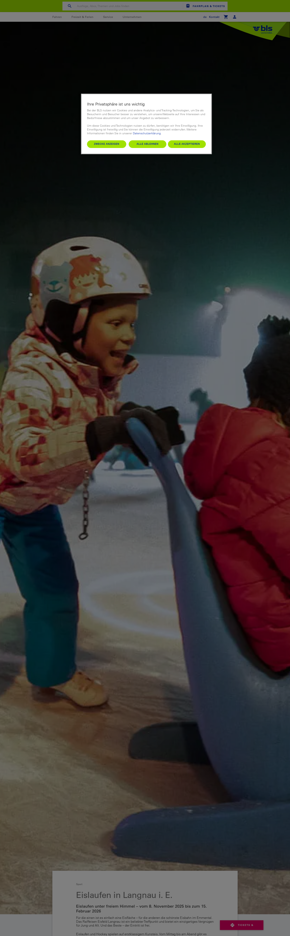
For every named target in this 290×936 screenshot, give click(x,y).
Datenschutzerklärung (147, 133)
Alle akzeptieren (187, 144)
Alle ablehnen (147, 144)
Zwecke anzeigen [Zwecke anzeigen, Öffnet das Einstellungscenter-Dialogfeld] (106, 144)
